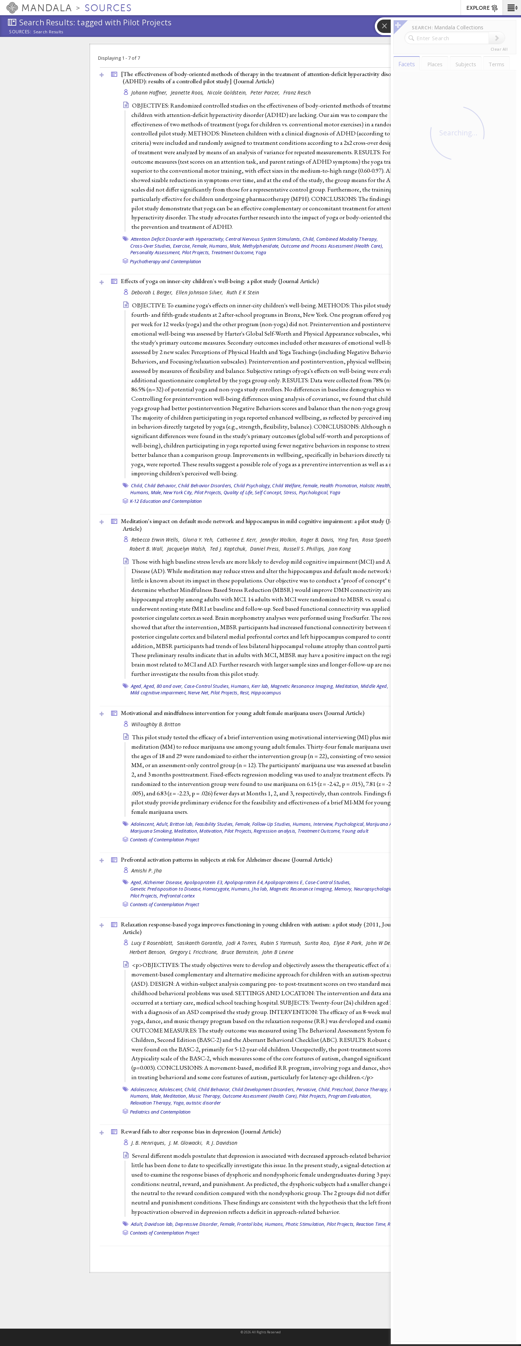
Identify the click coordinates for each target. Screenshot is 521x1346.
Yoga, (179, 1102)
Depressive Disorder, (197, 1224)
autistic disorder (203, 1102)
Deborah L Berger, (152, 292)
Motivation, (211, 831)
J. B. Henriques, (149, 1142)
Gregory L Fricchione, (195, 951)
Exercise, (182, 246)
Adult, (162, 824)
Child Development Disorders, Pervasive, (274, 1089)
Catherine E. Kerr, (237, 539)
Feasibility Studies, (214, 824)
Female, (200, 246)
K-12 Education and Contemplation (166, 501)
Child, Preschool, (336, 1089)
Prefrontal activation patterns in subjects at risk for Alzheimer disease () (226, 859)
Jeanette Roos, (188, 92)
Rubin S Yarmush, (281, 942)
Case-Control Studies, (207, 686)
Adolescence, (144, 1089)
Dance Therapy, (372, 1089)
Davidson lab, (159, 1224)
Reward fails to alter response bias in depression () (201, 1131)
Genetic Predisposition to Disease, (166, 889)
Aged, (137, 686)
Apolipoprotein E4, (244, 882)
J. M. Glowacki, (186, 1142)
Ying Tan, (349, 539)
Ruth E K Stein (242, 292)
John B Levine (278, 951)
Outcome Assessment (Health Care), (260, 1096)
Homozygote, (216, 889)
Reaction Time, (371, 1224)
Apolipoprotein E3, (204, 882)
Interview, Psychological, (339, 824)
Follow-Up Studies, (272, 824)
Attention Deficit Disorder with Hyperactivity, (178, 239)
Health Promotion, (339, 485)
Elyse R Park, (349, 942)
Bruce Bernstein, (240, 951)
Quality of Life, (239, 492)
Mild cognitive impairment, (158, 692)
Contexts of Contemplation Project (164, 839)
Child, (308, 239)
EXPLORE (482, 8)
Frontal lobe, (250, 1224)
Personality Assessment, (155, 252)
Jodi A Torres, (242, 942)
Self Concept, (268, 492)
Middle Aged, (374, 686)
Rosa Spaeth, (378, 539)
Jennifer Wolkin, (279, 539)
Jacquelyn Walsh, (187, 548)
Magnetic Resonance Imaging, (302, 686)
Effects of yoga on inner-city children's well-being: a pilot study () (220, 281)
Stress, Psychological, (306, 492)
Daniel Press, (265, 548)
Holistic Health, (375, 485)
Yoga (260, 252)
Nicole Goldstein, (228, 92)
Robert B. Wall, (147, 548)
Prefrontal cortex (177, 895)
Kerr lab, (260, 686)
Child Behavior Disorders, (205, 485)
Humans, (219, 246)
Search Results (48, 31)
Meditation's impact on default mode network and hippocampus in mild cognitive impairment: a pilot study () (263, 525)
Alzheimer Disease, (163, 882)
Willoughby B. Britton (156, 724)
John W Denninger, (388, 942)
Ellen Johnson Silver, (200, 292)
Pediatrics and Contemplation (160, 1112)
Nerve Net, (198, 692)
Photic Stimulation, (305, 1224)
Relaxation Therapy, (151, 1102)
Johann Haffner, (150, 92)
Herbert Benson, (149, 951)
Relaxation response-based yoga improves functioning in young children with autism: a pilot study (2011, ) (260, 928)
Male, (235, 246)
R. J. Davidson (222, 1142)
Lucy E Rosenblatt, (153, 942)
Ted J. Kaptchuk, (229, 548)
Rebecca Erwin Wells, (156, 539)
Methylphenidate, (261, 246)
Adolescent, (143, 824)
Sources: (20, 32)
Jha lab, (260, 889)
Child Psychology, (252, 485)
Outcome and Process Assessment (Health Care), (332, 246)
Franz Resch (297, 92)
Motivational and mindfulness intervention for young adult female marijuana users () (242, 713)
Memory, (343, 889)
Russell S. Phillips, (305, 548)
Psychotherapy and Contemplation (165, 261)
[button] (512, 7)
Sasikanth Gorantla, (201, 942)
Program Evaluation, (350, 1096)
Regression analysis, (275, 831)
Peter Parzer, (265, 92)
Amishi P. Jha (146, 870)
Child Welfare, (287, 485)
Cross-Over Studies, (151, 246)
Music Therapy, (205, 1096)
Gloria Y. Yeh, (199, 539)
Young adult (355, 831)
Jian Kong (340, 548)
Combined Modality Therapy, (347, 239)
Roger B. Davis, (318, 539)
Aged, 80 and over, (163, 686)
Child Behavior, (160, 485)
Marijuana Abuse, (384, 824)
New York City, (178, 492)
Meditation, (347, 686)
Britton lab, (182, 824)
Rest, (245, 692)
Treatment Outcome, (233, 252)
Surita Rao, (318, 942)
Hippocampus (266, 692)
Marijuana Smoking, (151, 831)
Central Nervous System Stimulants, (263, 239)
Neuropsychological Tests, (381, 889)
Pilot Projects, (196, 252)
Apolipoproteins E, (284, 882)
